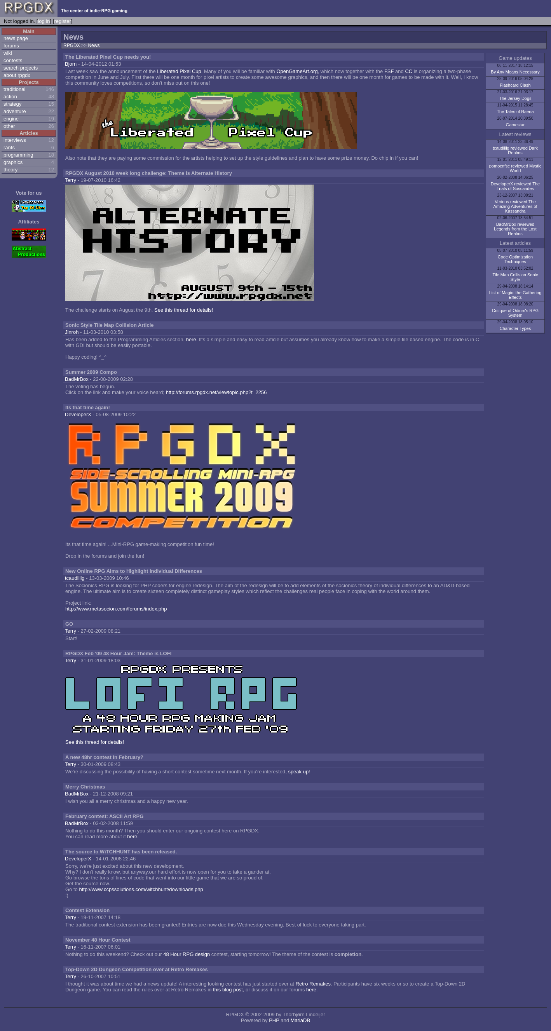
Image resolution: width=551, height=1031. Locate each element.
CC (408, 71)
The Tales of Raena (515, 111)
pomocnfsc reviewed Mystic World (515, 168)
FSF (389, 71)
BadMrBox (77, 379)
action (10, 96)
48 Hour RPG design (186, 954)
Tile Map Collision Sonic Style (515, 277)
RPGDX (71, 45)
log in (44, 21)
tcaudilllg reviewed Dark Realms (515, 150)
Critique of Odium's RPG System (515, 312)
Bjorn (71, 64)
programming (18, 155)
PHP (274, 1020)
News (93, 45)
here (191, 339)
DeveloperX (78, 414)
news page (15, 38)
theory (10, 170)
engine (11, 119)
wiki (7, 53)
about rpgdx (16, 75)
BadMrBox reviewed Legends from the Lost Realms (515, 229)
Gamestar (515, 124)
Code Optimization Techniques (515, 259)
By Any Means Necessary (515, 72)
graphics (13, 162)
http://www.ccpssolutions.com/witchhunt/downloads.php (141, 889)
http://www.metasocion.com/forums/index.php (116, 609)
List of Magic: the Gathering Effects (515, 295)
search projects (20, 68)
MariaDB (300, 1020)
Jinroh (71, 332)
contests (12, 60)
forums (11, 46)
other (9, 126)
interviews (14, 140)
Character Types (515, 328)
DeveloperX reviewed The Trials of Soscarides (515, 186)
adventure (14, 111)
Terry (70, 180)
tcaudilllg (75, 578)
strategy (12, 104)
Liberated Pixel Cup (179, 71)
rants (9, 147)
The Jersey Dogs (515, 98)
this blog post (228, 990)
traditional (14, 89)
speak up (298, 772)
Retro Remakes (313, 984)
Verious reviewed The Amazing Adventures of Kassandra (515, 206)
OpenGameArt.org (296, 71)
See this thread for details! (183, 310)
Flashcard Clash (515, 85)
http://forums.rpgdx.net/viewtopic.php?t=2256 (216, 392)
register (62, 21)
